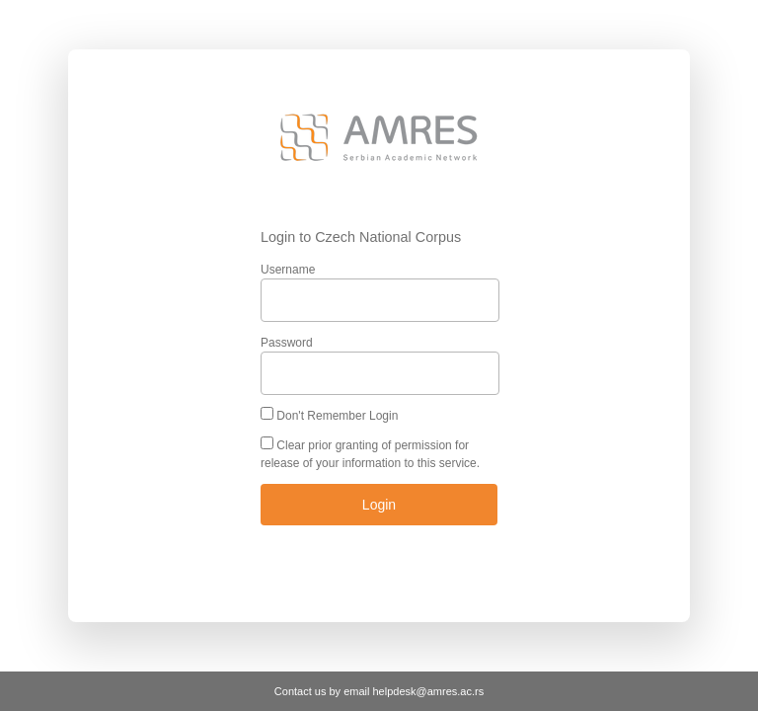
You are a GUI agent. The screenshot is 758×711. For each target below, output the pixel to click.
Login (379, 505)
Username (288, 269)
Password (287, 343)
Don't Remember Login (337, 416)
